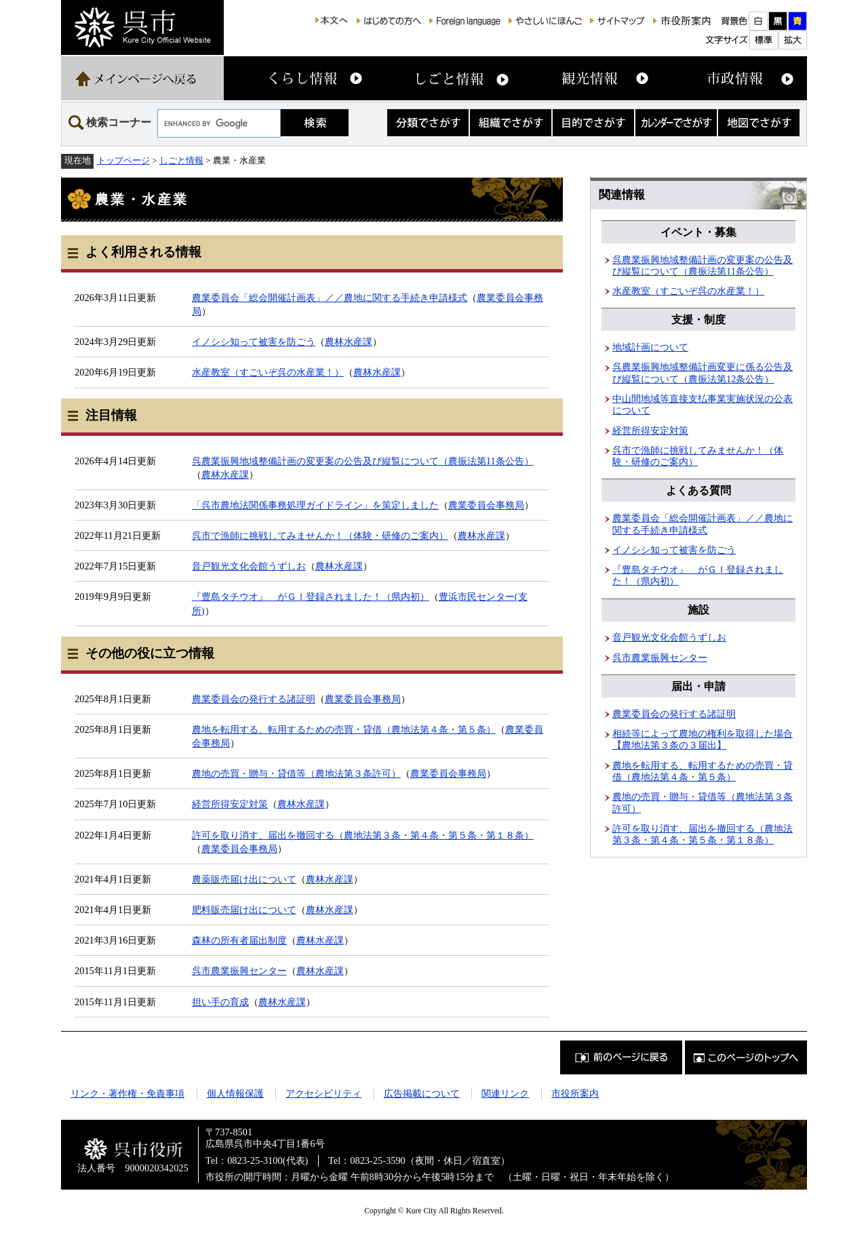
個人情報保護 (235, 1093)
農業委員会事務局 (486, 505)
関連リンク (505, 1093)
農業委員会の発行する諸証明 (253, 698)
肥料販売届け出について (244, 909)
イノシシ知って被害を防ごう (253, 341)
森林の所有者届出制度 (239, 940)
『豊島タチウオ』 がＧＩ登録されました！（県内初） (310, 596)
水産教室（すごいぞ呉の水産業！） (268, 372)
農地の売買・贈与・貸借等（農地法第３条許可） (296, 773)
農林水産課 (348, 341)
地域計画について (650, 347)
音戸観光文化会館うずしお (249, 566)
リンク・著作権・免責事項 (127, 1093)
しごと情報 (181, 160)
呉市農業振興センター (239, 970)
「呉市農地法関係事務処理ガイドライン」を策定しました (315, 505)
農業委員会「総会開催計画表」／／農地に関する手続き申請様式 (329, 297)
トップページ (123, 160)
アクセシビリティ (323, 1093)
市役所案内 (575, 1093)
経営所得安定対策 (230, 804)
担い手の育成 (220, 1001)
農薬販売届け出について (244, 879)
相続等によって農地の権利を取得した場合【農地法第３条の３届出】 (702, 739)
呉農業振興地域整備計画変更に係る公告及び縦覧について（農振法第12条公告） (702, 372)
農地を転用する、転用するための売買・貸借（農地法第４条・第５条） (344, 729)
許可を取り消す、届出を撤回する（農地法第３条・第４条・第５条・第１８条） (363, 835)
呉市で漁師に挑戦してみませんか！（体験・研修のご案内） (320, 535)
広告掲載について (422, 1093)
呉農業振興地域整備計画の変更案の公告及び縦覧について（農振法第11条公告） (363, 461)
